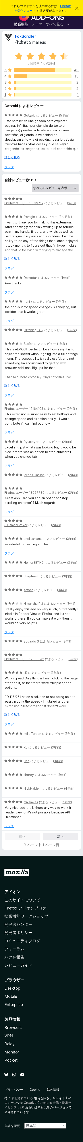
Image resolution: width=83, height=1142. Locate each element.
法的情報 (53, 1089)
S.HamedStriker (15, 525)
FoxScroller (25, 36)
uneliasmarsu (33, 539)
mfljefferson (32, 733)
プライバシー (13, 1089)
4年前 (69, 788)
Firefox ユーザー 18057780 (24, 492)
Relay (9, 1044)
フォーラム (14, 949)
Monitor (11, 1052)
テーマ (37, 24)
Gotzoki (29, 115)
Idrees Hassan (34, 475)
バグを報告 (14, 957)
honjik (28, 301)
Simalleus (37, 42)
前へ (22, 836)
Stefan (28, 344)
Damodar (30, 278)
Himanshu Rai (33, 603)
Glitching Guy (33, 330)
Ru (25, 747)
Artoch (28, 590)
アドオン (12, 891)
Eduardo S (31, 641)
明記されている (22, 1098)
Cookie (35, 1089)
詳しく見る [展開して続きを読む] (12, 157)
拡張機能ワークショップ (26, 916)
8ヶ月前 (65, 217)
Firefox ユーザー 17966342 (24, 659)
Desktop (12, 988)
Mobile (10, 996)
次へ (60, 836)
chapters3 (31, 576)
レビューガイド (18, 965)
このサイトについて (22, 900)
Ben (26, 761)
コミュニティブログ (22, 940)
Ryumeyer (31, 442)
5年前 (64, 115)
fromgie (29, 217)
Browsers (13, 1027)
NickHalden (32, 788)
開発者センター (18, 924)
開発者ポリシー (18, 932)
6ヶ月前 (73, 203)
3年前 (71, 539)
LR (25, 673)
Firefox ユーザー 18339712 (23, 203)
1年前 (65, 278)
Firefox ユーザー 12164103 (23, 408)
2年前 (72, 408)
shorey (29, 775)
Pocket (11, 1060)
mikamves (31, 802)
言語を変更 (12, 1126)
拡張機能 (21, 24)
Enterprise (13, 1004)
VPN (8, 1035)
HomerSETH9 (34, 562)
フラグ (9, 167)
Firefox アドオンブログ (25, 908)
